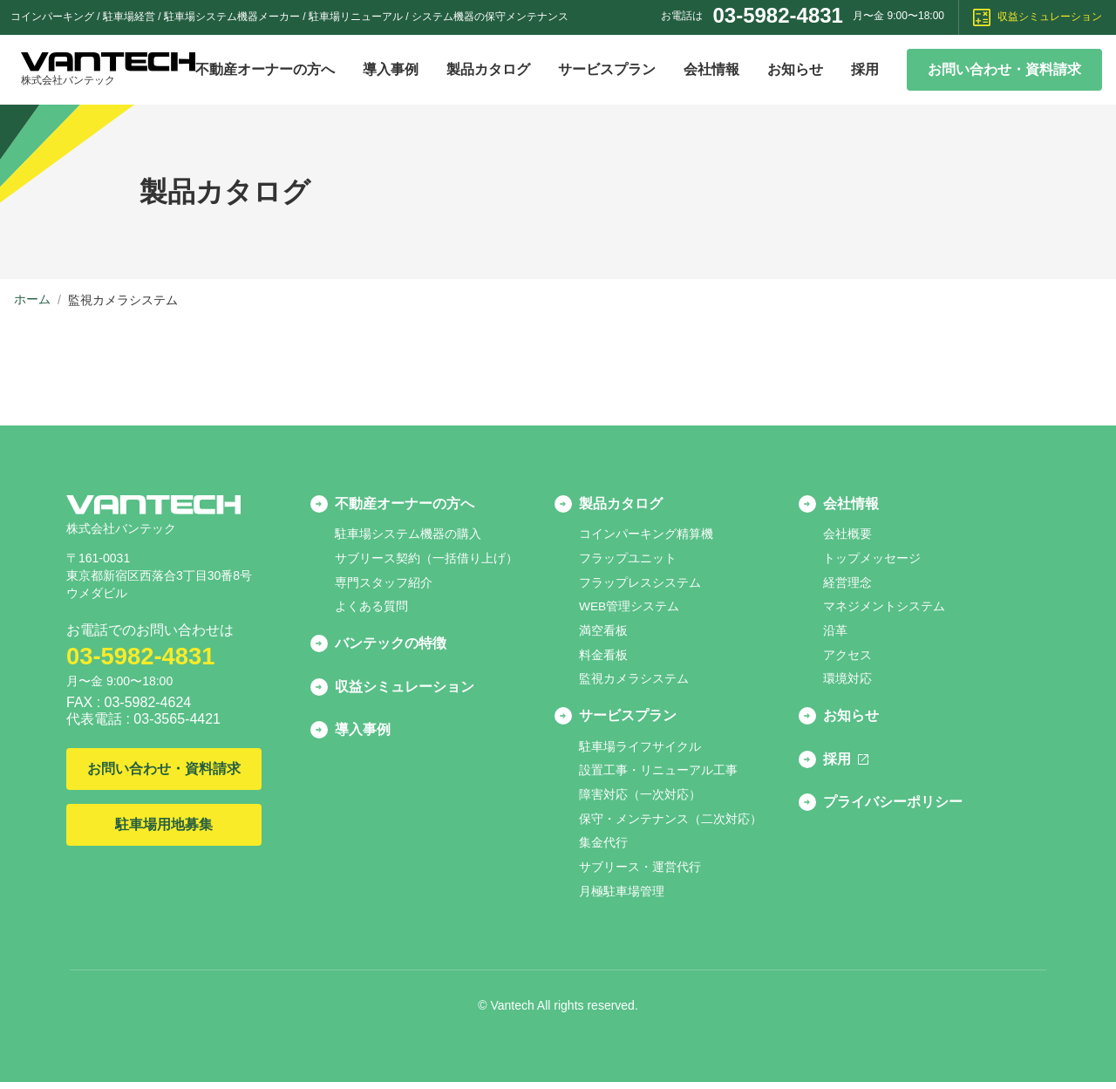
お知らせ (795, 69)
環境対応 (847, 682)
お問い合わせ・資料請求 (1004, 69)
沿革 (835, 633)
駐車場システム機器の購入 (408, 535)
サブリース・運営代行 (640, 874)
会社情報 (711, 69)
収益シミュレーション (1037, 17)
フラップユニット (628, 560)
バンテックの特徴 (390, 646)
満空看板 (603, 633)
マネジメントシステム (884, 609)
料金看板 (603, 657)
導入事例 (390, 69)
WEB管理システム (629, 609)
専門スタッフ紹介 (383, 584)
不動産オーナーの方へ (265, 69)
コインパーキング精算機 (646, 535)
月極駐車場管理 (621, 898)
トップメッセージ (872, 560)
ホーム (32, 300)
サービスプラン (607, 69)
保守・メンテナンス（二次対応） (670, 825)
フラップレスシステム (640, 584)
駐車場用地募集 (164, 824)
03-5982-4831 (777, 15)
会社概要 (847, 535)
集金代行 (603, 849)
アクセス (847, 657)
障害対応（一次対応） (640, 800)
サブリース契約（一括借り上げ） (426, 560)
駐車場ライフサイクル (640, 752)
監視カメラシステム (634, 682)
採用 (865, 69)
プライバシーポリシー (893, 810)
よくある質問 (371, 609)
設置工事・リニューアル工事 (658, 776)
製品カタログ (488, 69)
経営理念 (847, 584)
